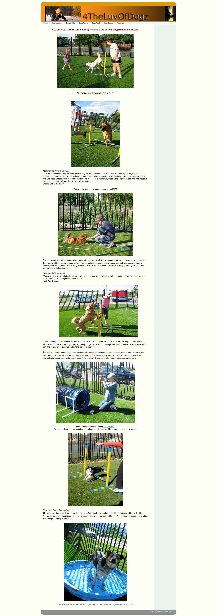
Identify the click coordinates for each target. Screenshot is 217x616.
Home (45, 23)
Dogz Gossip (108, 23)
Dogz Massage (57, 23)
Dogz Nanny (83, 23)
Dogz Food (96, 23)
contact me (109, 427)
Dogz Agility (70, 23)
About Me (120, 23)
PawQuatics (77, 604)
